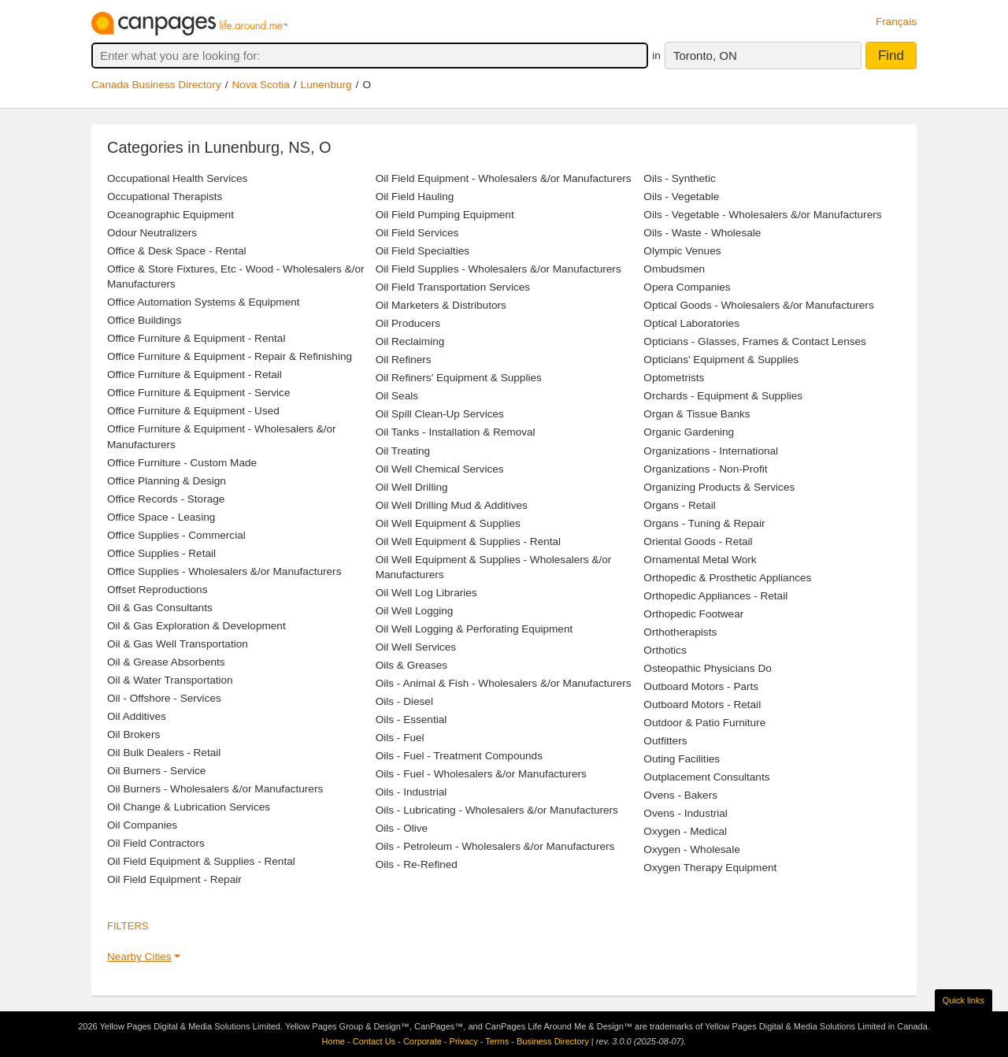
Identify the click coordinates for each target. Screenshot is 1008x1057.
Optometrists (673, 378)
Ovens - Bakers (680, 795)
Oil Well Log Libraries (426, 593)
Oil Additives (136, 716)
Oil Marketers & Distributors (441, 305)
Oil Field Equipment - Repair (174, 879)
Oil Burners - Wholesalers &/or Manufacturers (215, 789)
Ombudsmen (674, 269)
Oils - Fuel (400, 738)
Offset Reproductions (157, 589)
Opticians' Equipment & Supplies (721, 359)
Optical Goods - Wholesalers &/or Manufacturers (758, 305)
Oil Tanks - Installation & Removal (456, 432)
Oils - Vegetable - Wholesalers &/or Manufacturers (762, 215)
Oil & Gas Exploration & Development (196, 626)
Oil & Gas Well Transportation (177, 644)
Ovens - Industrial (685, 813)
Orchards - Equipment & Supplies (722, 396)
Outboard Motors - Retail (702, 704)
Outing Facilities (681, 759)
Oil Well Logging (415, 611)
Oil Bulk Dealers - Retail (163, 752)
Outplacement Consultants (706, 777)
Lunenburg (326, 85)
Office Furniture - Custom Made (182, 463)
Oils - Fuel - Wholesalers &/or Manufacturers (481, 774)
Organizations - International (710, 451)
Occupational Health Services (177, 178)
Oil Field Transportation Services (453, 287)
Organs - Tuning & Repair (704, 523)
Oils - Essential (411, 719)
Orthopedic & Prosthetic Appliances (727, 578)
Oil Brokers (133, 734)
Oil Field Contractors (156, 843)
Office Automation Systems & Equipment (203, 302)
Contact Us (374, 1041)
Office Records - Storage (165, 499)
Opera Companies (686, 287)
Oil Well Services (416, 647)
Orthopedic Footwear (693, 614)
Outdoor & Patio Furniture (704, 723)
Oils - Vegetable (681, 196)
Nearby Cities (139, 956)
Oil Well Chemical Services (440, 469)
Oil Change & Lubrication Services (188, 807)
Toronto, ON (705, 55)
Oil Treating (403, 451)
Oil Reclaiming (410, 341)
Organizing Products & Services (719, 487)
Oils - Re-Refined (417, 864)
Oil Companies (142, 825)
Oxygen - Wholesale (691, 849)
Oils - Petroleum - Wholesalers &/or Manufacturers (495, 846)
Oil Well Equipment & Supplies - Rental (468, 541)
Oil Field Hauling (415, 196)
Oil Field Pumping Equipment (445, 215)
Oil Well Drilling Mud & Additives (452, 505)
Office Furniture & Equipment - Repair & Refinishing (229, 356)
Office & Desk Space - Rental (176, 251)
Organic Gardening (688, 432)
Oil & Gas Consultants (160, 608)
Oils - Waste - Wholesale (702, 233)
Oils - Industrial (411, 792)
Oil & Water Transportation (170, 680)
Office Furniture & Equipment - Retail (194, 374)
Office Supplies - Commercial (176, 535)
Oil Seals (397, 396)
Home (333, 1041)
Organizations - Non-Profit (705, 469)
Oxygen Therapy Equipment (709, 867)
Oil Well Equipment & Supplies (448, 523)
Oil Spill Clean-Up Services (440, 414)
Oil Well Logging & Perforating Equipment (474, 629)
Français (896, 22)
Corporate (422, 1041)
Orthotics (664, 650)
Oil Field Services (417, 233)
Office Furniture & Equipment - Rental (196, 338)
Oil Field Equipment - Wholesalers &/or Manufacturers (504, 178)
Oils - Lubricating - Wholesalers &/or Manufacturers (497, 810)
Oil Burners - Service (156, 771)
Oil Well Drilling (412, 487)
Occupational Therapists (164, 196)
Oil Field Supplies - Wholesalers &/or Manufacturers (498, 269)
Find (891, 55)
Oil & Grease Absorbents (166, 662)
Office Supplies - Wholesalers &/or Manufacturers (224, 571)
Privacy (464, 1041)
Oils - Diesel (404, 701)
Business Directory (553, 1041)
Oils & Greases (411, 665)
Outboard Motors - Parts (700, 686)
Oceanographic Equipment (170, 215)
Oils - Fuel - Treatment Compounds (459, 756)
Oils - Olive (402, 828)
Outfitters (665, 741)
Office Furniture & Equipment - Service (198, 393)
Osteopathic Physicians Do (707, 668)
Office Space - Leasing (161, 517)
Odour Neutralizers (152, 233)
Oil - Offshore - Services (164, 698)
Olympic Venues (682, 251)
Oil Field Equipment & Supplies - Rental (201, 861)
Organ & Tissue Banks (696, 414)
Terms (497, 1041)
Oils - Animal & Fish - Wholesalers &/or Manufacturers (504, 683)
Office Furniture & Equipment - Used (193, 411)
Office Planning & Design (166, 481)
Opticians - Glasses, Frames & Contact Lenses (754, 341)
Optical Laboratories (691, 323)
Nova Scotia (261, 85)
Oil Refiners (404, 359)
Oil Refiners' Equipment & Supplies (459, 378)
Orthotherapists (680, 632)
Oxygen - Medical (685, 831)
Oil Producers (408, 323)
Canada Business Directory (156, 85)
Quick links (963, 1000)
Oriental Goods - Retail (697, 541)
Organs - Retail (679, 505)
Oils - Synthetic (679, 178)
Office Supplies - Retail (161, 553)
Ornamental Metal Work (699, 560)
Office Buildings (144, 320)
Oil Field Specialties (422, 251)
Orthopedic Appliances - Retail (715, 596)
